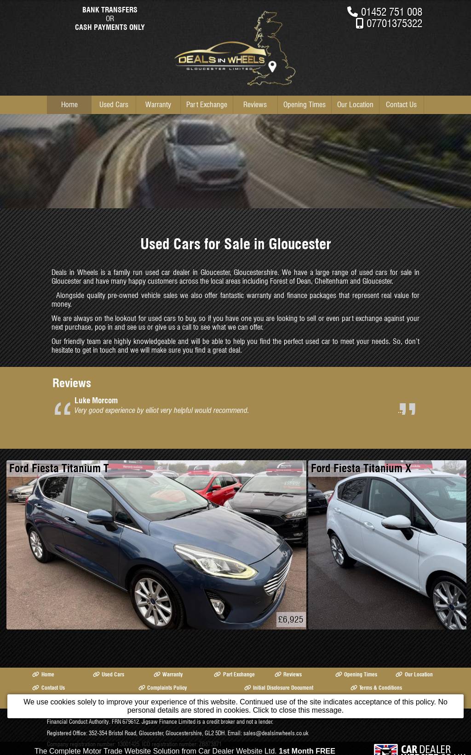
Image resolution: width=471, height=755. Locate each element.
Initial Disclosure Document (278, 687)
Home (69, 104)
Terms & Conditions (376, 687)
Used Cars (113, 104)
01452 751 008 (391, 12)
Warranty (158, 104)
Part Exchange (206, 104)
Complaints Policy (162, 687)
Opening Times (304, 104)
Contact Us (401, 104)
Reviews (255, 104)
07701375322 (394, 23)
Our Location (355, 104)
